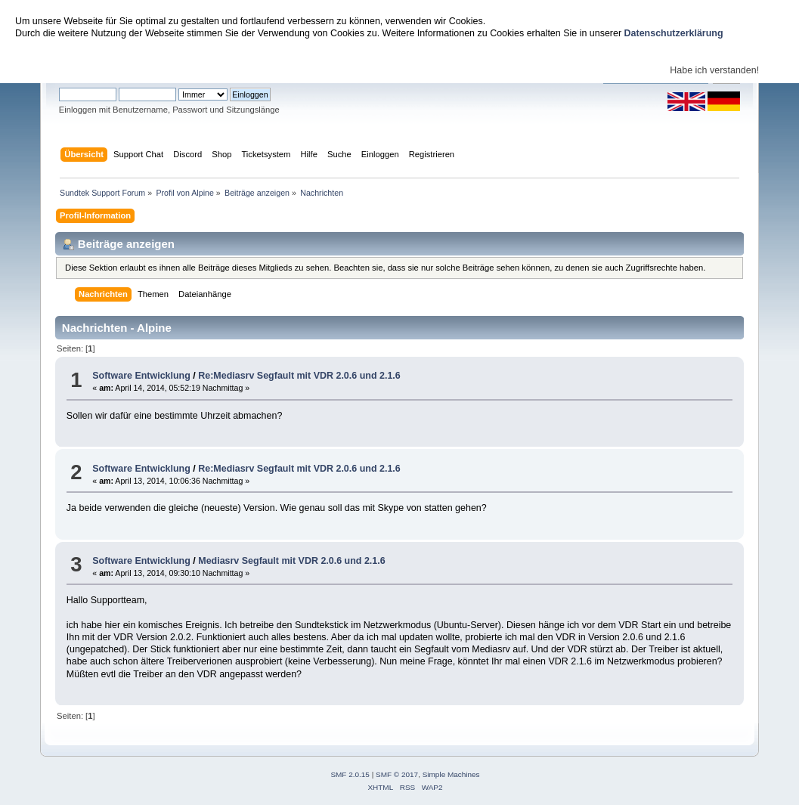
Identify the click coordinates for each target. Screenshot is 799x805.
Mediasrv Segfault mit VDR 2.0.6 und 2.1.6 (291, 561)
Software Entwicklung (141, 375)
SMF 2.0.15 (350, 774)
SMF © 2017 (397, 774)
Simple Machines (451, 774)
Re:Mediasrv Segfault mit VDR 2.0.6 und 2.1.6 (299, 375)
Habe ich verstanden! (714, 70)
